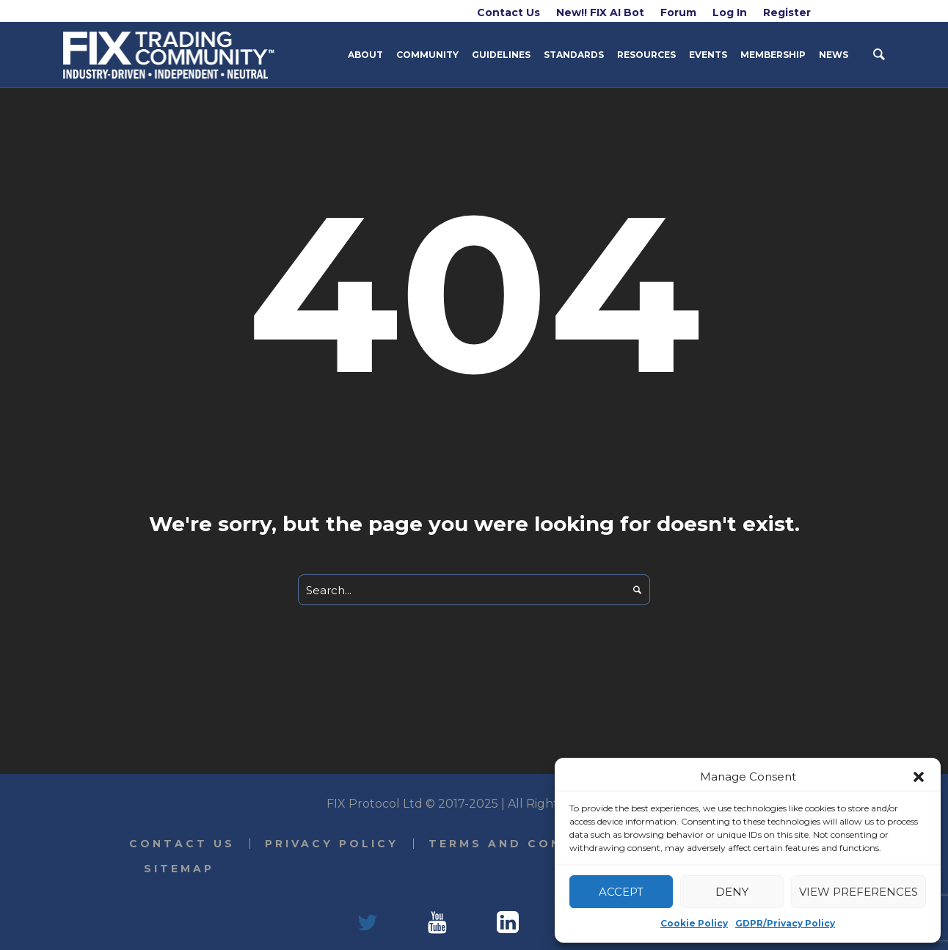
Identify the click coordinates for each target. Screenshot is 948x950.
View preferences (858, 892)
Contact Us (182, 843)
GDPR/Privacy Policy (785, 923)
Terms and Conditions (529, 843)
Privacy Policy (331, 843)
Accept (621, 892)
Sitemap (179, 868)
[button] (918, 777)
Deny (731, 892)
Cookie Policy (694, 923)
